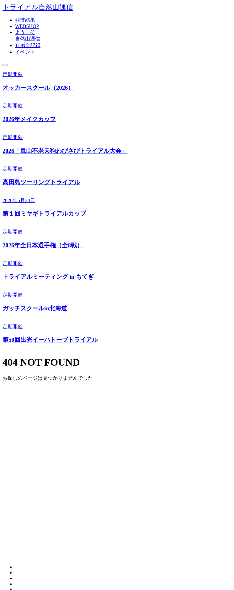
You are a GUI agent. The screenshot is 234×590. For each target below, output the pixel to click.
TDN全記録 (27, 45)
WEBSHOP (27, 26)
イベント (25, 52)
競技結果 (25, 20)
